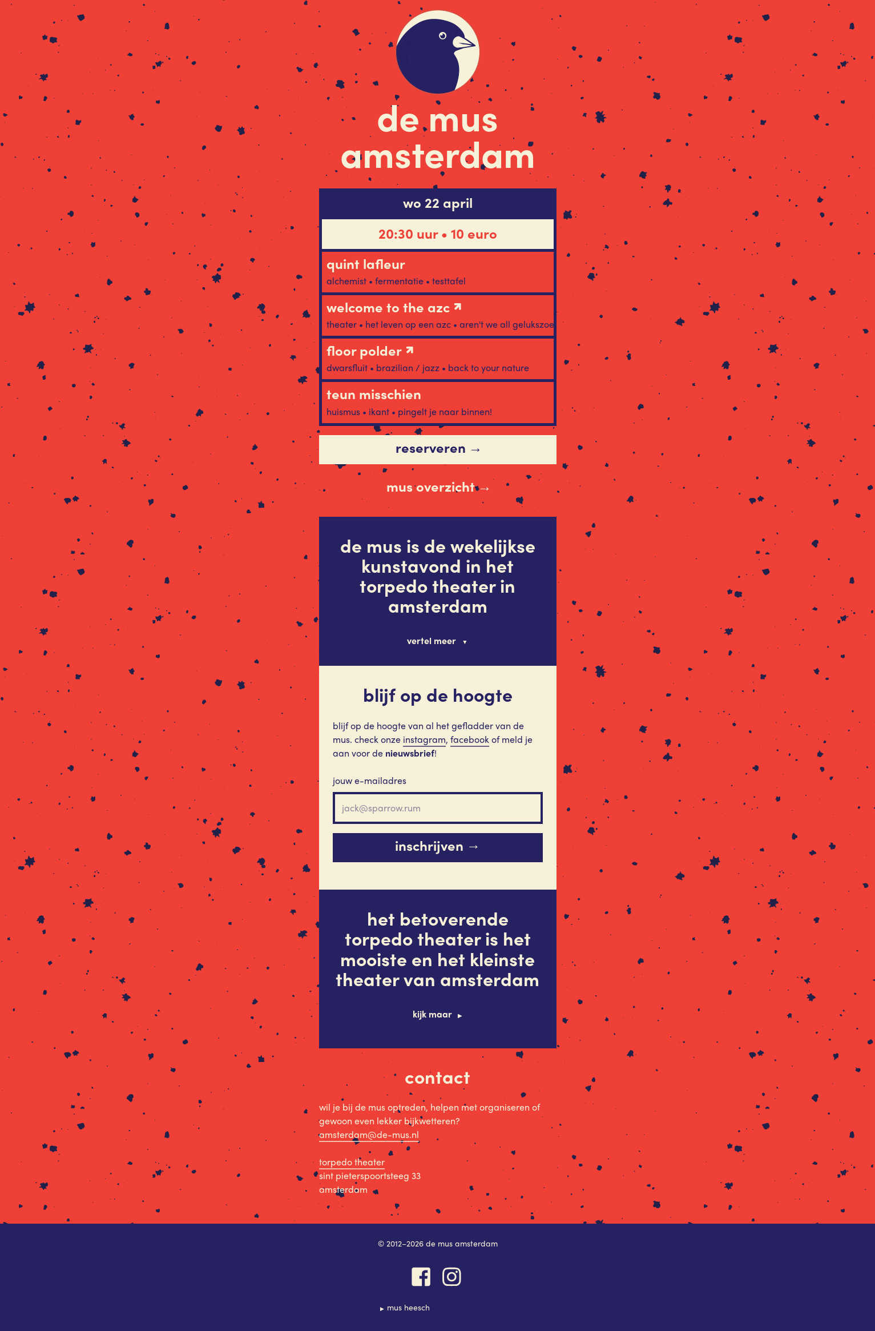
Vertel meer (431, 640)
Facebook (469, 739)
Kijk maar (432, 1013)
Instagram (424, 739)
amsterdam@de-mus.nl (369, 1134)
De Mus (438, 52)
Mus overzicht (438, 486)
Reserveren (439, 447)
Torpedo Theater (352, 1161)
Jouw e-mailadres (369, 780)
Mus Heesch (408, 1307)
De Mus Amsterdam (437, 134)
